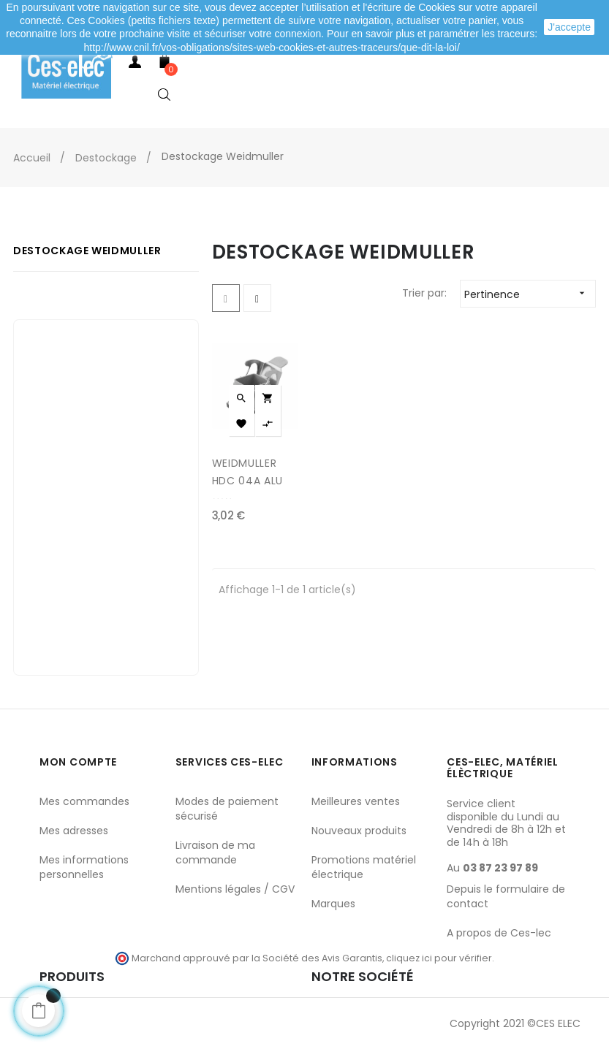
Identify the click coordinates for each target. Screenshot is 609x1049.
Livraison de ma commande (215, 852)
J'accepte (569, 27)
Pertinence (529, 293)
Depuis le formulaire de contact (506, 896)
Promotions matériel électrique (363, 867)
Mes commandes (84, 801)
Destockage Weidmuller (87, 250)
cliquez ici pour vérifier (439, 958)
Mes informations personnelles (84, 867)
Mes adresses (73, 830)
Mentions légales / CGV (235, 889)
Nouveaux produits (358, 830)
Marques (333, 903)
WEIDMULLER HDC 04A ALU (247, 472)
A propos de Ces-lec (499, 933)
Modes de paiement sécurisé (227, 808)
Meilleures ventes (355, 801)
